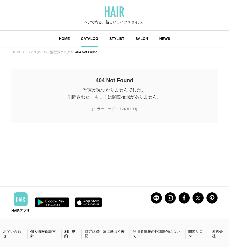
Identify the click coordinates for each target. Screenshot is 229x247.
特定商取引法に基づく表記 (105, 233)
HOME (64, 39)
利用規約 (69, 233)
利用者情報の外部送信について (156, 233)
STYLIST (116, 39)
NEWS (164, 39)
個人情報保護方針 (43, 233)
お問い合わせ (12, 233)
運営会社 (217, 233)
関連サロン (195, 233)
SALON (141, 39)
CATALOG (89, 39)
